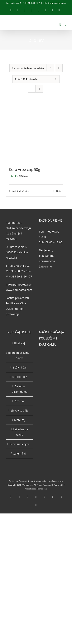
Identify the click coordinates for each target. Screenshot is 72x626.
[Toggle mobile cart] (60, 24)
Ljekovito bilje (19, 410)
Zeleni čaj (19, 453)
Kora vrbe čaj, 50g (24, 169)
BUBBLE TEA (19, 377)
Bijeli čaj (19, 343)
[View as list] (39, 88)
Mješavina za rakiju (19, 431)
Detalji (59, 191)
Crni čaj (20, 401)
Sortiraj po (28, 68)
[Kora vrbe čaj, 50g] (36, 133)
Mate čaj (19, 420)
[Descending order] (59, 68)
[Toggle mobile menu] (65, 24)
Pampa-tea (42, 488)
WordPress (30, 488)
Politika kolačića (16, 303)
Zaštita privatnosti (17, 298)
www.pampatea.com (19, 290)
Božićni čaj (19, 367)
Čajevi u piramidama (19, 388)
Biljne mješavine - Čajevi (19, 355)
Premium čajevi (20, 444)
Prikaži (26, 79)
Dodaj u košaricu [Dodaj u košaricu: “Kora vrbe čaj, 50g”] (20, 191)
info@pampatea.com (54, 3)
